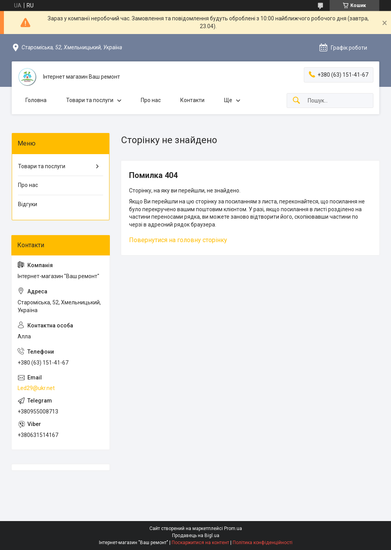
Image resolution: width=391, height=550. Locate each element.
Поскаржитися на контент (200, 542)
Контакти (192, 100)
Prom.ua (233, 528)
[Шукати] (296, 101)
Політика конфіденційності (262, 542)
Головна (36, 100)
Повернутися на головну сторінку (178, 240)
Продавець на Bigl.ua (195, 535)
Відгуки (27, 204)
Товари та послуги (89, 100)
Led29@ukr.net (36, 388)
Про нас (151, 100)
